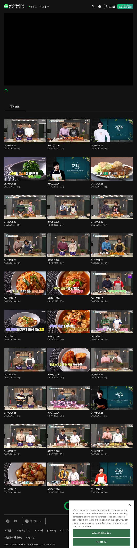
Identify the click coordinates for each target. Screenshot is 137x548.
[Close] (130, 523)
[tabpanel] (68, 312)
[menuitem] (31, 6)
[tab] (14, 106)
